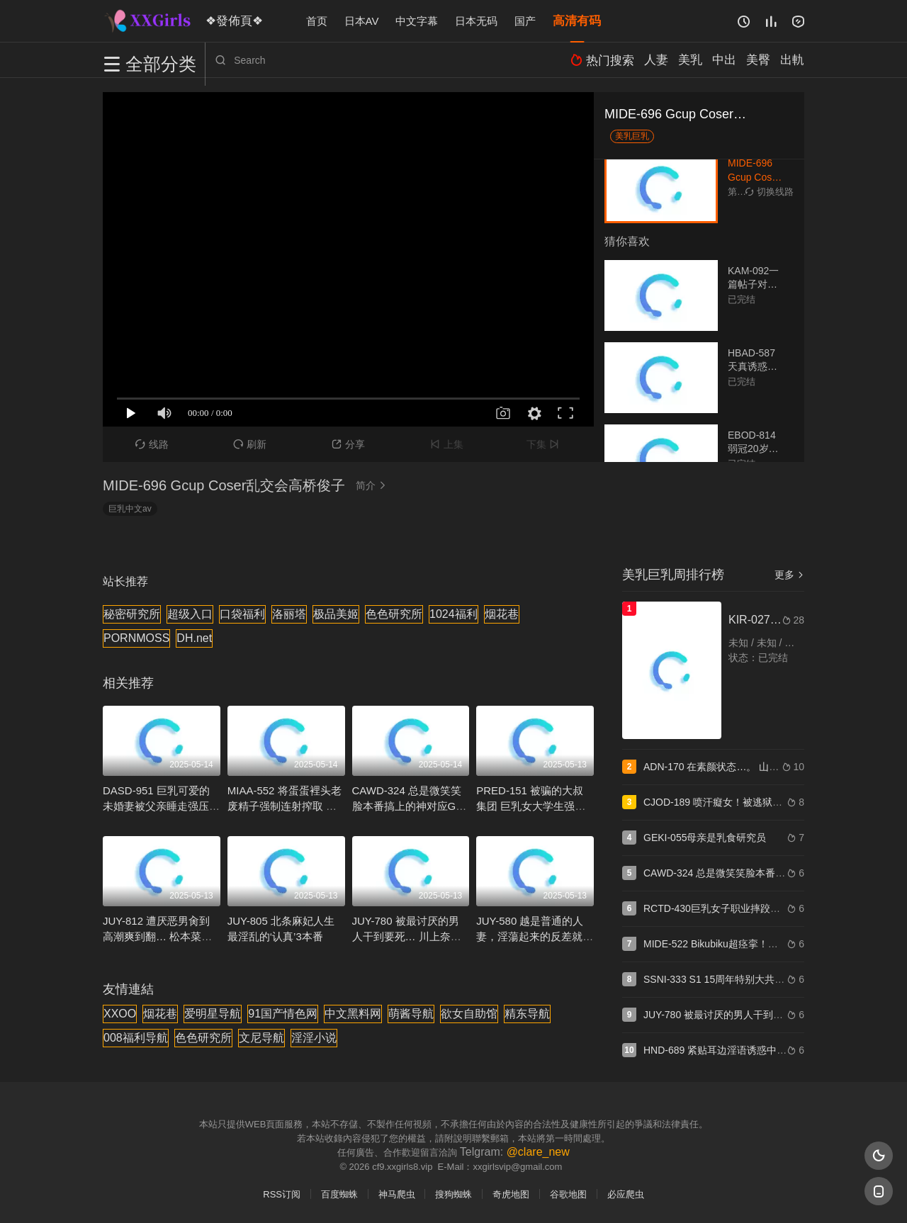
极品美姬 (336, 614)
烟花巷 (502, 614)
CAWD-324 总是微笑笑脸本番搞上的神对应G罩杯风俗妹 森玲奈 (409, 806)
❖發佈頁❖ (229, 20)
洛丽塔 (289, 614)
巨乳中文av (130, 509)
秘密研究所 (131, 614)
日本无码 (476, 21)
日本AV (361, 21)
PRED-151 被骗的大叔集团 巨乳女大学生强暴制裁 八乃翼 (530, 806)
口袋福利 (242, 614)
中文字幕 (416, 21)
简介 (373, 485)
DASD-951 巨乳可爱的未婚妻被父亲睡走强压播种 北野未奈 (161, 806)
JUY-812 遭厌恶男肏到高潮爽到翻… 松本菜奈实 (157, 936)
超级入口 (190, 614)
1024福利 (453, 614)
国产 (525, 21)
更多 (789, 574)
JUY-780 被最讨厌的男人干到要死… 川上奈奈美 (406, 936)
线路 (152, 444)
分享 (348, 444)
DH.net (194, 638)
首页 (316, 21)
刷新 (249, 444)
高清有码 (577, 21)
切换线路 (769, 191)
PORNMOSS (136, 638)
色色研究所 (394, 614)
